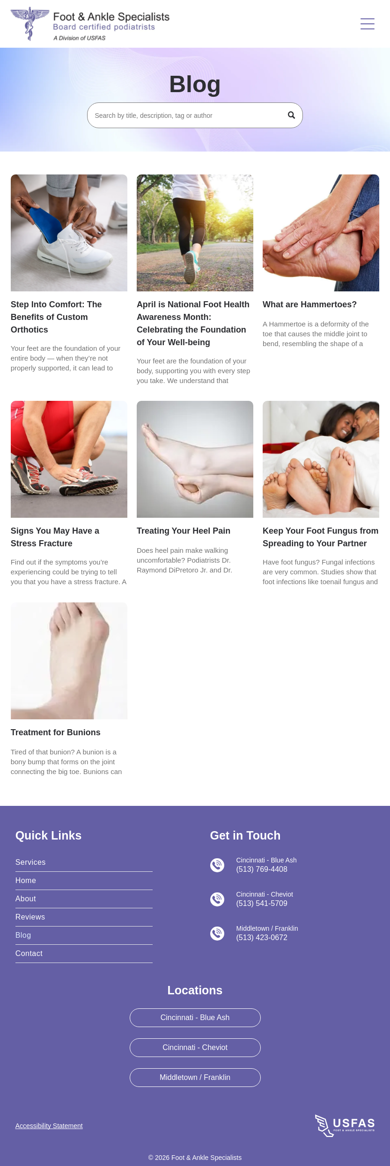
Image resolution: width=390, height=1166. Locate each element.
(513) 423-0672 (261, 937)
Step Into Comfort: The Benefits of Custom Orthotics (56, 317)
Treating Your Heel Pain (183, 531)
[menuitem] (84, 863)
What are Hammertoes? (310, 304)
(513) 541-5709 (261, 903)
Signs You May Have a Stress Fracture (55, 537)
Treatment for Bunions (56, 732)
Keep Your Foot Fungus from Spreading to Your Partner (320, 537)
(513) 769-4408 (261, 869)
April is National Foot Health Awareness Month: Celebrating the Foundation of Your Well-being (193, 323)
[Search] (194, 115)
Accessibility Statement (49, 1126)
